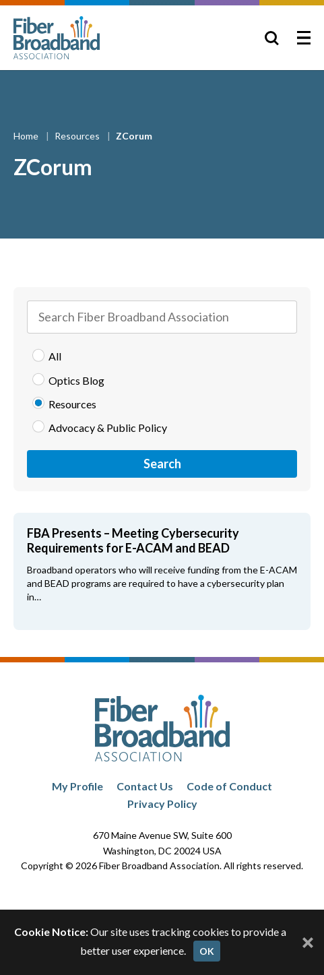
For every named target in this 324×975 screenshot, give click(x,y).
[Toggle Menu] (304, 38)
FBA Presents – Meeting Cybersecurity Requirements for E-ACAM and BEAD (133, 540)
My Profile (77, 786)
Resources (78, 135)
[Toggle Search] (271, 38)
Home (26, 135)
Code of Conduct (229, 786)
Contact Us (145, 786)
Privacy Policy (162, 803)
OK (206, 951)
